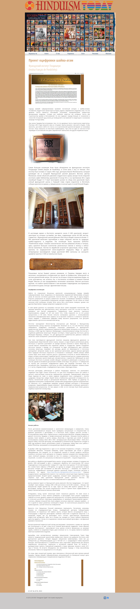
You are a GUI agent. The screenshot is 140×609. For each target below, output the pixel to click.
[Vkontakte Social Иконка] (105, 598)
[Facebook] (108, 598)
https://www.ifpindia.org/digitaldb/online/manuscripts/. (64, 472)
